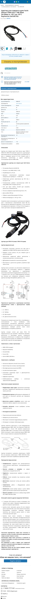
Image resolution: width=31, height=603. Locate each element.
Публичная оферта (6, 577)
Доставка (4, 574)
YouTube (4, 598)
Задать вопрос (15, 561)
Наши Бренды (20, 577)
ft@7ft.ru (5, 593)
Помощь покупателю (21, 574)
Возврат (3, 576)
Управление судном (21, 583)
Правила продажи (5, 570)
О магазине (19, 570)
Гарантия (19, 572)
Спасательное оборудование (8, 583)
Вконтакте (4, 596)
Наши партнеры (20, 576)
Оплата (3, 572)
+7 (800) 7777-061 (9, 588)
